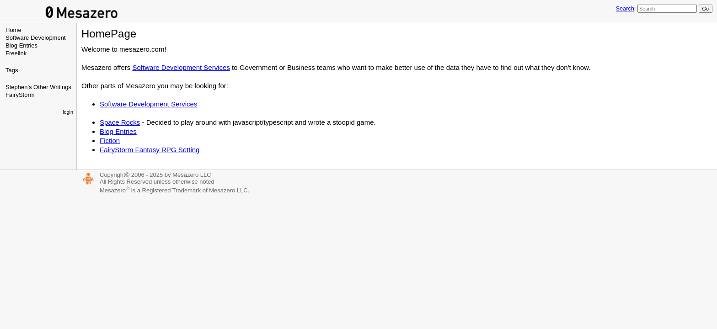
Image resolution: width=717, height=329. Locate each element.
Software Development (35, 37)
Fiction (110, 140)
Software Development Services (181, 67)
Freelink (16, 53)
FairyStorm (20, 94)
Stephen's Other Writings (38, 87)
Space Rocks (120, 122)
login (68, 112)
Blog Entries (21, 45)
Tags (11, 70)
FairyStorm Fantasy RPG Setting (149, 150)
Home (13, 30)
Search (624, 8)
